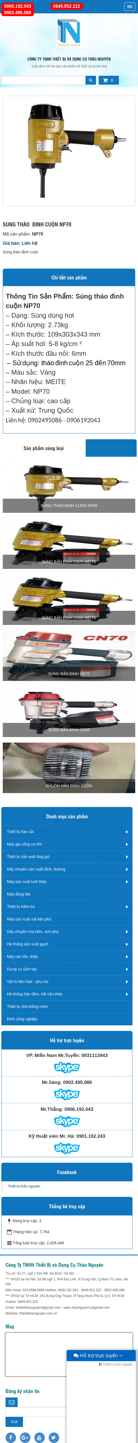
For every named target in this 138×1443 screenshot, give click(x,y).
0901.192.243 (90, 1136)
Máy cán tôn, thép (22, 956)
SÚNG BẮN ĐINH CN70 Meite (69, 561)
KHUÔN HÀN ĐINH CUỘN (69, 786)
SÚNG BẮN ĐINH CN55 (69, 730)
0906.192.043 (17, 6)
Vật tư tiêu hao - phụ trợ (27, 981)
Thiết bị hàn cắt (20, 831)
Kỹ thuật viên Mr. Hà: (52, 1136)
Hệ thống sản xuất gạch (27, 944)
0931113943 (95, 1055)
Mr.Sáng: (52, 1082)
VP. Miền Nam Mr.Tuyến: (53, 1055)
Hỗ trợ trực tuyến (98, 1437)
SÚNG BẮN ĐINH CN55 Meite (69, 617)
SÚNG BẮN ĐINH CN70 (69, 674)
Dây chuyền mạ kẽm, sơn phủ (33, 931)
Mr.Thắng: (52, 1109)
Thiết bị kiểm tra (21, 906)
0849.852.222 (66, 6)
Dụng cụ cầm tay (22, 969)
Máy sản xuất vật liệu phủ (29, 919)
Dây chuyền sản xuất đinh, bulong (36, 869)
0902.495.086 (17, 12)
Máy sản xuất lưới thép (26, 881)
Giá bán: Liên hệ (20, 243)
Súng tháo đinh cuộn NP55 (69, 505)
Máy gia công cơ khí (24, 844)
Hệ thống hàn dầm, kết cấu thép (34, 994)
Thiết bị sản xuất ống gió (28, 856)
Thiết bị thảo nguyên (24, 1186)
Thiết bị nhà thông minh (27, 1006)
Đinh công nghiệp (22, 1019)
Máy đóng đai (18, 894)
